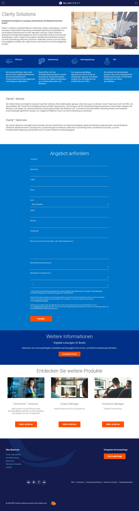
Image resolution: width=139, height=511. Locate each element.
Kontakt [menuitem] (9, 467)
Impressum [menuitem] (80, 482)
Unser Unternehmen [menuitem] (13, 455)
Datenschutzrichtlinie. (41, 301)
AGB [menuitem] (72, 482)
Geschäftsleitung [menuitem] (12, 458)
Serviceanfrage (115, 456)
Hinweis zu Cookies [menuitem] (110, 482)
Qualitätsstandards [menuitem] (125, 482)
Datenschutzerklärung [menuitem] (94, 482)
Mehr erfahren (26, 424)
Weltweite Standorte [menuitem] (13, 464)
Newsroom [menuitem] (10, 461)
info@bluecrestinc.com (41, 306)
